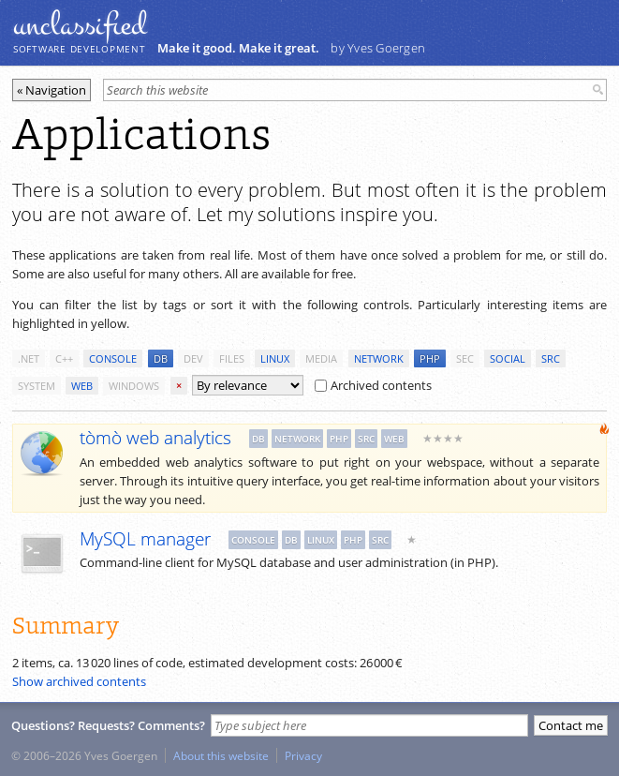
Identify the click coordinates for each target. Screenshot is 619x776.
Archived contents (373, 385)
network (379, 358)
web (82, 386)
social (507, 358)
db (161, 358)
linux (274, 358)
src (550, 358)
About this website (221, 755)
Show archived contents (79, 681)
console (113, 358)
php (430, 358)
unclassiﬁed (79, 25)
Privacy (303, 755)
